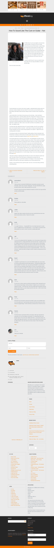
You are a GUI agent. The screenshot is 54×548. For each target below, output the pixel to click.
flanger (16, 376)
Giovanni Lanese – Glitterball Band (37, 467)
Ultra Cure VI (35, 136)
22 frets (12, 489)
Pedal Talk (17, 374)
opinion (22, 376)
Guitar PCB (13, 465)
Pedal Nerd (13, 500)
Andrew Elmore (34, 456)
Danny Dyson (33, 462)
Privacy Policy (31, 414)
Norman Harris (33, 479)
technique (16, 377)
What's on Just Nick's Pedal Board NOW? (15, 171)
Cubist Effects (13, 459)
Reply (15, 193)
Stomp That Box (14, 476)
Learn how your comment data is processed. (31, 354)
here (15, 153)
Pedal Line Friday (32, 411)
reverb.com (11, 377)
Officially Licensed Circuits (16, 470)
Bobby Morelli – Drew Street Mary (37, 458)
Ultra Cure (29, 136)
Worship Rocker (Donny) (35, 480)
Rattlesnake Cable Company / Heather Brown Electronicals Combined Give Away (36, 427)
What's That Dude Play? (15, 505)
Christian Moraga (34, 461)
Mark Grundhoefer (34, 474)
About (30, 401)
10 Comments (12, 372)
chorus (10, 376)
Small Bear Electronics (15, 474)
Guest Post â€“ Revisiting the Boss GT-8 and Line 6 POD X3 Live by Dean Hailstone (36, 432)
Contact (30, 404)
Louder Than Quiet (14, 496)
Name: (29, 537)
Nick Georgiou (33, 477)
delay (13, 376)
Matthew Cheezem (34, 476)
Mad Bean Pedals (14, 467)
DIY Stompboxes (14, 461)
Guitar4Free (13, 493)
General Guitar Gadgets (15, 464)
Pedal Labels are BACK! (33, 436)
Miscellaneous (12, 374)
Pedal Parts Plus (14, 473)
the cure (19, 377)
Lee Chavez (33, 473)
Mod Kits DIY (13, 468)
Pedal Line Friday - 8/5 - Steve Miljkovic (39, 171)
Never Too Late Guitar (15, 499)
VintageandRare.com (15, 503)
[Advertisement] (27, 77)
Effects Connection (14, 462)
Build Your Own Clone (15, 458)
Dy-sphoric (13, 490)
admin (17, 360)
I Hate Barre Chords (34, 468)
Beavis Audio (13, 456)
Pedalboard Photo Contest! (34, 422)
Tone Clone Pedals (14, 477)
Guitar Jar (13, 492)
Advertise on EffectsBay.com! (17, 439)
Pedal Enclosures (14, 471)
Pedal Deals (31, 409)
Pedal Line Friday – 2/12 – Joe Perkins (36, 439)
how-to (19, 376)
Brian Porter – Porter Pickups (36, 459)
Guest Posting (31, 406)
